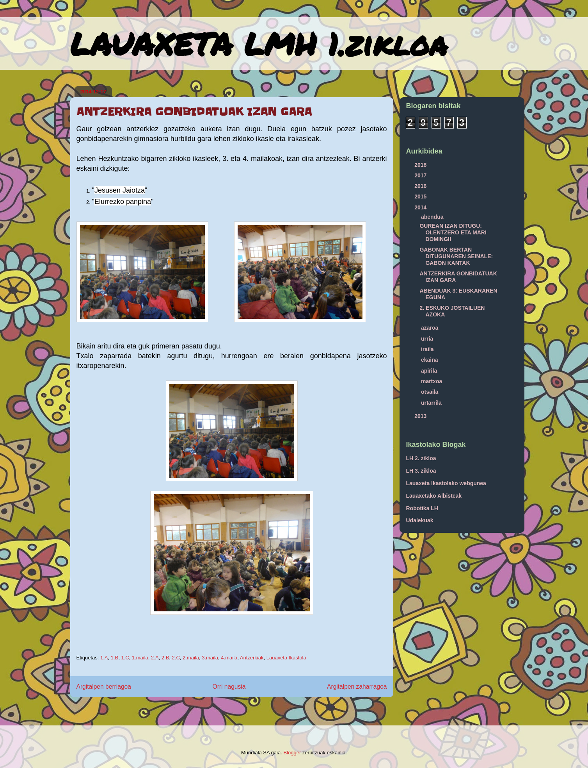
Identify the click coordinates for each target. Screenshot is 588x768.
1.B (115, 658)
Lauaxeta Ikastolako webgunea (446, 483)
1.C (125, 658)
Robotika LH (422, 508)
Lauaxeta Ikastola (286, 658)
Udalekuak (419, 520)
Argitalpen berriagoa (103, 686)
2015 (421, 196)
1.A (104, 658)
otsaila (430, 392)
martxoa (432, 381)
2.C (176, 658)
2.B (165, 658)
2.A (155, 658)
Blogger (292, 752)
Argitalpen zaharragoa (357, 686)
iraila (428, 349)
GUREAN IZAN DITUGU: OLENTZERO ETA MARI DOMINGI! (452, 232)
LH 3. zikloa (421, 471)
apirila (430, 371)
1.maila (140, 658)
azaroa (430, 328)
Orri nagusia (229, 686)
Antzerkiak (252, 658)
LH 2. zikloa (421, 458)
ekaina (430, 360)
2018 (421, 165)
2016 (421, 186)
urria (428, 339)
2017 (421, 175)
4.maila (229, 658)
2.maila (191, 658)
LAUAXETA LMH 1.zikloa (258, 43)
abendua (433, 217)
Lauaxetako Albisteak (434, 496)
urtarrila (432, 403)
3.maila (210, 658)
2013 (421, 416)
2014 (421, 207)
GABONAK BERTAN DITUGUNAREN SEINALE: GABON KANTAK (456, 256)
